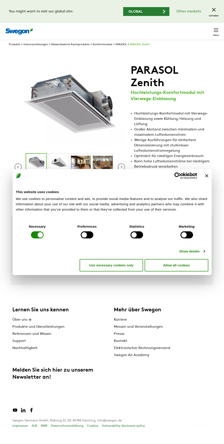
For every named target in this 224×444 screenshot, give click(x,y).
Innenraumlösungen (35, 52)
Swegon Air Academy (131, 363)
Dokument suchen (130, 29)
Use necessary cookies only (111, 265)
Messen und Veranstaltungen (138, 335)
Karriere (159, 29)
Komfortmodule (102, 52)
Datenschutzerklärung (67, 434)
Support (19, 349)
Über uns (22, 328)
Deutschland (182, 29)
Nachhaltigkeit (25, 356)
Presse (119, 342)
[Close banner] (206, 175)
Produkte (14, 52)
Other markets (188, 11)
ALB (34, 434)
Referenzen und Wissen (31, 342)
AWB (44, 434)
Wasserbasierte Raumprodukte (70, 52)
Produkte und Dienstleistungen (38, 335)
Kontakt (208, 29)
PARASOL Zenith (140, 52)
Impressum (20, 434)
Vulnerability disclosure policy (123, 434)
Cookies (92, 434)
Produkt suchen (94, 29)
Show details (189, 251)
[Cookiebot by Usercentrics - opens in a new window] (177, 175)
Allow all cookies (176, 265)
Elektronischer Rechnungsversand (142, 356)
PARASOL (121, 52)
